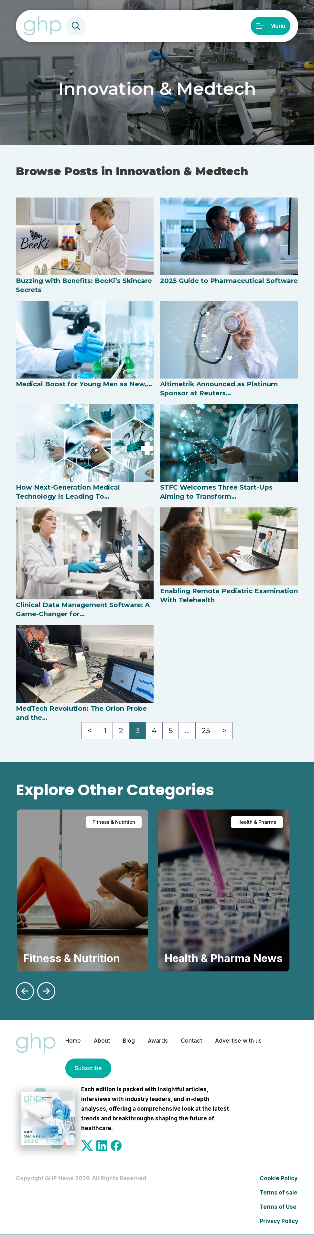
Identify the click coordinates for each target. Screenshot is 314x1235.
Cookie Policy (279, 1178)
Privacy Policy (279, 1221)
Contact (191, 1040)
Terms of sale (279, 1192)
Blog (129, 1040)
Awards (158, 1040)
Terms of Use (278, 1207)
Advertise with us (238, 1040)
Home (73, 1040)
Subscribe (88, 1068)
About (102, 1040)
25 (206, 730)
